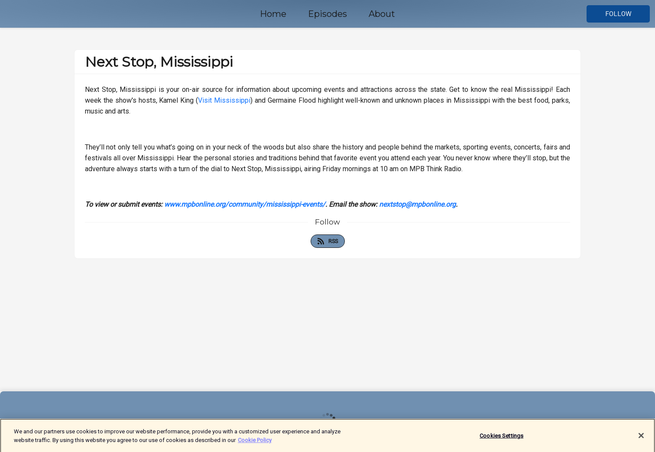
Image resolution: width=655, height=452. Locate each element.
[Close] (641, 437)
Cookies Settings (501, 437)
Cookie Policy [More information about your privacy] (255, 442)
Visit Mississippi (224, 100)
